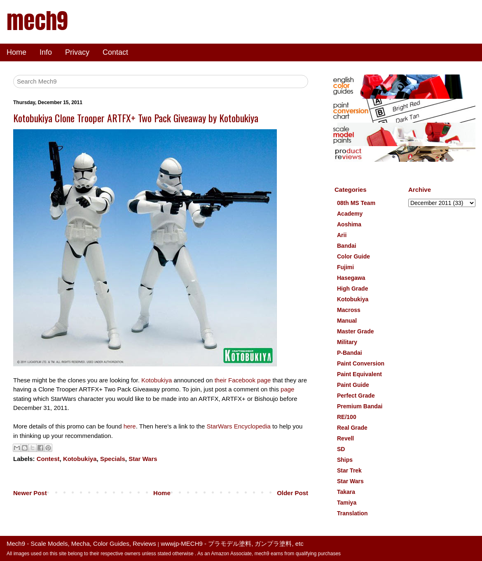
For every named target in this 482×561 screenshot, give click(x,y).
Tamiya (346, 502)
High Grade (352, 288)
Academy (350, 213)
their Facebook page (243, 380)
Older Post (292, 492)
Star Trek (349, 470)
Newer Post (30, 492)
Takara (346, 492)
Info (46, 52)
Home (16, 52)
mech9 (37, 20)
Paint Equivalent (359, 374)
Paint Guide (353, 385)
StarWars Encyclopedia (239, 426)
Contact (115, 52)
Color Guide (353, 256)
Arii (341, 235)
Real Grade (352, 427)
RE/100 (346, 417)
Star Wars (143, 458)
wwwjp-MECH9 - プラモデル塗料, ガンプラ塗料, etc (232, 543)
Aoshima (349, 224)
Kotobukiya (156, 380)
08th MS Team (356, 203)
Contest (48, 458)
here (130, 426)
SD (341, 449)
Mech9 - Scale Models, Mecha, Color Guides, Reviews (81, 543)
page (287, 389)
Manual (347, 320)
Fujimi (345, 267)
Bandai (346, 245)
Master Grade (355, 331)
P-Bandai (349, 352)
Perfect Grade (356, 395)
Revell (345, 438)
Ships (345, 459)
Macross (348, 310)
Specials (112, 458)
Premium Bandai (359, 406)
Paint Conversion (360, 363)
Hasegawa (351, 278)
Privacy (77, 52)
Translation (352, 513)
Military (347, 342)
